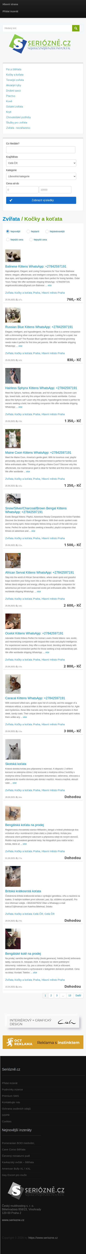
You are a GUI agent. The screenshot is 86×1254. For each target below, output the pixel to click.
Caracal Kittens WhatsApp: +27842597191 (35, 698)
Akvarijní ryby (13, 85)
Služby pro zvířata (16, 122)
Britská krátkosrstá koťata (23, 891)
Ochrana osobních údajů (16, 1108)
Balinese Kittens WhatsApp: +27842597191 (35, 266)
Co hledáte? (13, 143)
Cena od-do (12, 183)
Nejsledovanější (57, 231)
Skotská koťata (15, 764)
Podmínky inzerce (12, 1089)
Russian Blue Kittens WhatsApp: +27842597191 (39, 327)
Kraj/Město (12, 156)
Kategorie (11, 170)
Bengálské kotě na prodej (23, 953)
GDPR (5, 1114)
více (50, 285)
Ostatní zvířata (14, 106)
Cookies (6, 1121)
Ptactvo (10, 96)
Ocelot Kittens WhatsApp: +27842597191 (34, 633)
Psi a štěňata (13, 69)
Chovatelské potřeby (18, 117)
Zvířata (11, 219)
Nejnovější (15, 231)
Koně (9, 101)
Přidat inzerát (9, 1083)
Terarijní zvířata (15, 80)
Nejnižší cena (17, 239)
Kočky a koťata (14, 74)
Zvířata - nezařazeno (18, 128)
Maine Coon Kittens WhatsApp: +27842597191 (38, 452)
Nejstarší (35, 231)
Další (78, 995)
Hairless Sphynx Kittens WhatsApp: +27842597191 (41, 388)
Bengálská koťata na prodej (24, 825)
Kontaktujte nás (11, 1102)
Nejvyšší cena (40, 239)
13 (69, 995)
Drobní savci (13, 90)
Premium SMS (10, 1095)
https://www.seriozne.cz (43, 1237)
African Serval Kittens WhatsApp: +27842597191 (39, 572)
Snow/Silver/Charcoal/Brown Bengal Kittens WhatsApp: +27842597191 (36, 510)
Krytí (8, 112)
